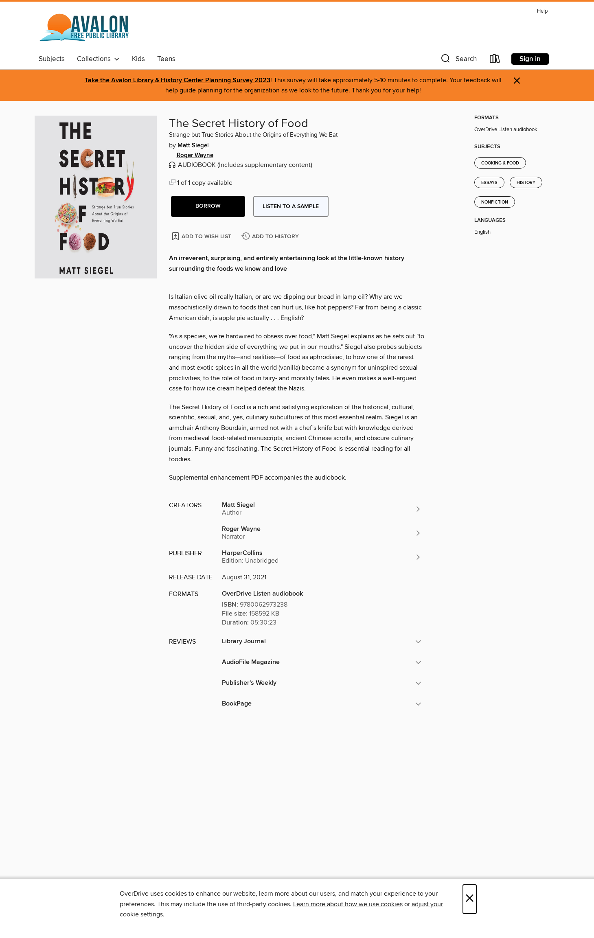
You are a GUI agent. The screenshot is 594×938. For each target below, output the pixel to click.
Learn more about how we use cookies (348, 904)
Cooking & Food (500, 163)
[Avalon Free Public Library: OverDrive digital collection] (85, 28)
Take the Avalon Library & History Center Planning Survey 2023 (177, 80)
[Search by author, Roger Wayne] (321, 533)
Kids (138, 59)
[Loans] (495, 60)
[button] (458, 60)
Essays (489, 183)
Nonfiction (494, 202)
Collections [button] (98, 59)
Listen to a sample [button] (291, 206)
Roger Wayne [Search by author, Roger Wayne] (195, 155)
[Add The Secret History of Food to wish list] (202, 236)
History (526, 183)
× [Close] (470, 899)
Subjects (52, 59)
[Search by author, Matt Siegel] (321, 509)
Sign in (530, 59)
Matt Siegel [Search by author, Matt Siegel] (193, 145)
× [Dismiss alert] (517, 81)
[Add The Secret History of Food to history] (271, 237)
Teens (166, 59)
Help (542, 11)
